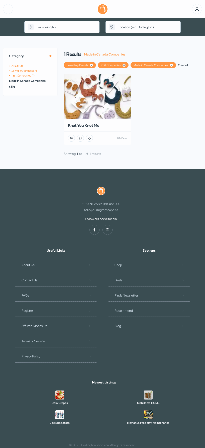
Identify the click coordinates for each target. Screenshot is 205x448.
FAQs (25, 295)
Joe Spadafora (60, 422)
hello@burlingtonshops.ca (101, 210)
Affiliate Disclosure (34, 326)
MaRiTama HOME (148, 403)
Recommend (124, 311)
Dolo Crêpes (60, 403)
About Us (27, 265)
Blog (118, 326)
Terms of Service (33, 341)
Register (27, 311)
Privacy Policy (30, 356)
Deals (118, 280)
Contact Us (29, 280)
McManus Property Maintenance (148, 422)
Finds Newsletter (126, 295)
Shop (118, 265)
